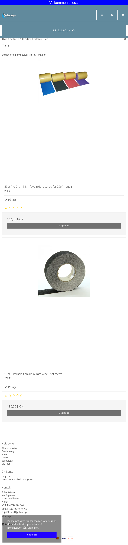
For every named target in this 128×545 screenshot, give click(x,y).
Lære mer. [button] (33, 527)
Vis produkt (64, 225)
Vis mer (6, 463)
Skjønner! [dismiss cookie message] (32, 535)
